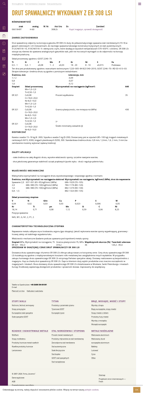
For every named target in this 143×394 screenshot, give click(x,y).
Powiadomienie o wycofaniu (23, 385)
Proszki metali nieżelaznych (62, 335)
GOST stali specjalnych (60, 358)
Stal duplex (56, 354)
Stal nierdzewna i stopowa (68, 331)
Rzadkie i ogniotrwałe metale (30, 331)
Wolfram (15, 335)
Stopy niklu (19, 301)
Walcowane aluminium (100, 335)
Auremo (4, 15)
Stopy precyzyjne (18, 309)
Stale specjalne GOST (20, 317)
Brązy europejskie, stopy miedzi (103, 309)
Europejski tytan (58, 313)
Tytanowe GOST (58, 309)
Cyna (93, 354)
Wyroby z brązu (97, 305)
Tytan (55, 301)
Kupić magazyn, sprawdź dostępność (86, 29)
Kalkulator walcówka (35, 291)
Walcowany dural (98, 339)
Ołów (93, 358)
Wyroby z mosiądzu (99, 320)
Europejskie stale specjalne (22, 313)
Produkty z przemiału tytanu (63, 305)
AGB (13, 381)
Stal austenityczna (59, 346)
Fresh (101, 381)
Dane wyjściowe (18, 377)
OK (136, 390)
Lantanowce (17, 350)
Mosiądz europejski (99, 324)
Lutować (94, 350)
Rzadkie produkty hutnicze (22, 346)
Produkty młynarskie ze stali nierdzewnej (68, 339)
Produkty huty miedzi (99, 317)
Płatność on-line (18, 291)
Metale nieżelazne (102, 331)
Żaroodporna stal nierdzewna (63, 342)
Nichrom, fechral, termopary (23, 305)
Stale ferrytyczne (58, 350)
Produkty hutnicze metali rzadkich (25, 342)
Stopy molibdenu (18, 339)
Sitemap (102, 375)
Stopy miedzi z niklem (99, 313)
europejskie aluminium (100, 342)
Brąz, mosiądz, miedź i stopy (108, 301)
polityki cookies (92, 389)
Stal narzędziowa (58, 362)
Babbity (94, 346)
